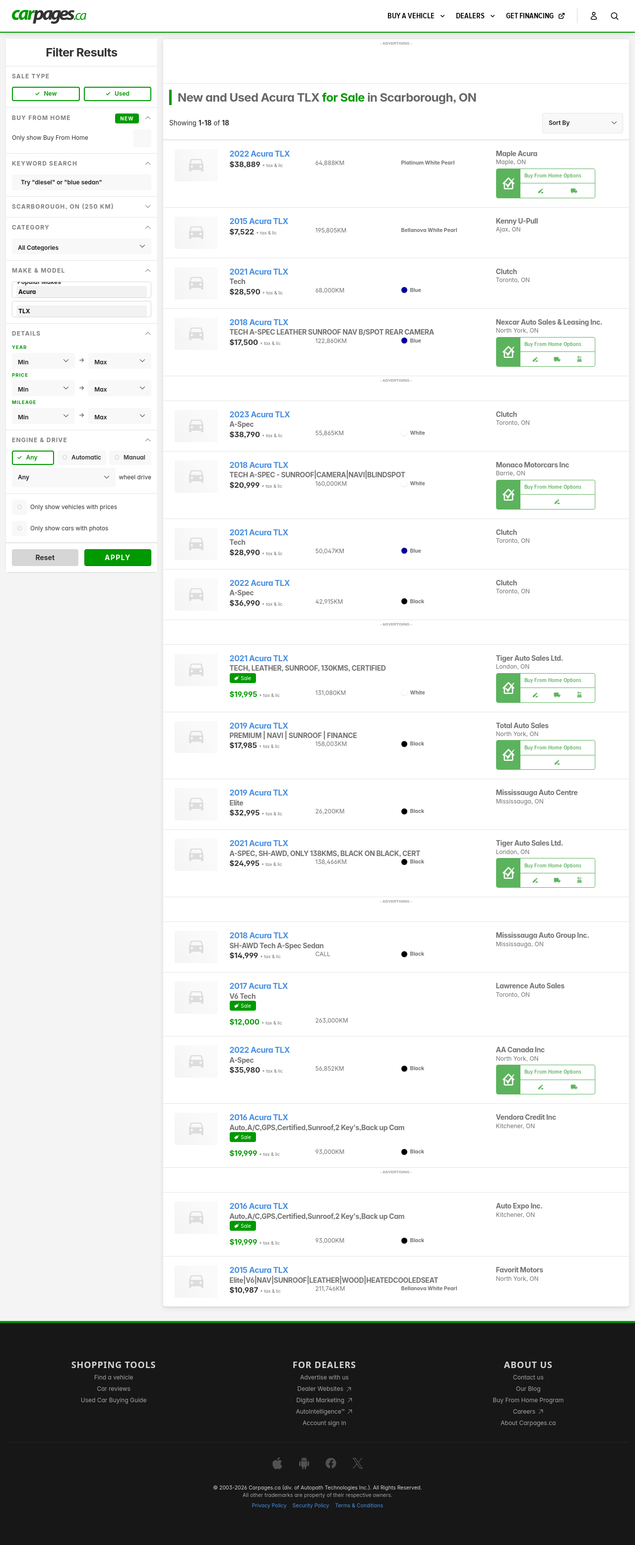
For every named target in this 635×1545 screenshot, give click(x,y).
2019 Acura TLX (259, 726)
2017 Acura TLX (259, 986)
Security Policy (311, 1505)
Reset (45, 557)
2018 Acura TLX (259, 322)
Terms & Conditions (359, 1505)
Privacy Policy (269, 1505)
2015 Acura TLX (259, 221)
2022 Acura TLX (260, 154)
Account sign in (324, 1423)
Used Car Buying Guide (114, 1400)
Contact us (528, 1377)
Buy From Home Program (528, 1400)
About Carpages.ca (528, 1423)
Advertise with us (324, 1377)
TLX (81, 311)
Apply (118, 557)
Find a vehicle (113, 1377)
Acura (81, 291)
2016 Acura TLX (259, 1117)
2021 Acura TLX (259, 272)
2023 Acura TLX (260, 414)
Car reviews (113, 1388)
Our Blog (528, 1388)
